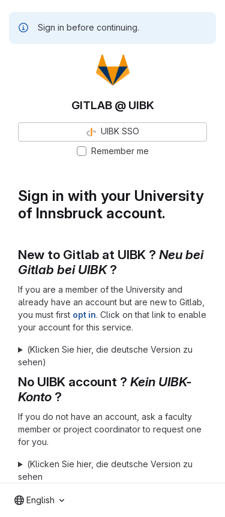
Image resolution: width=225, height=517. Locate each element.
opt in (84, 314)
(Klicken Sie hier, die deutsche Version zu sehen (105, 470)
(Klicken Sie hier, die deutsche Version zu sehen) (105, 355)
